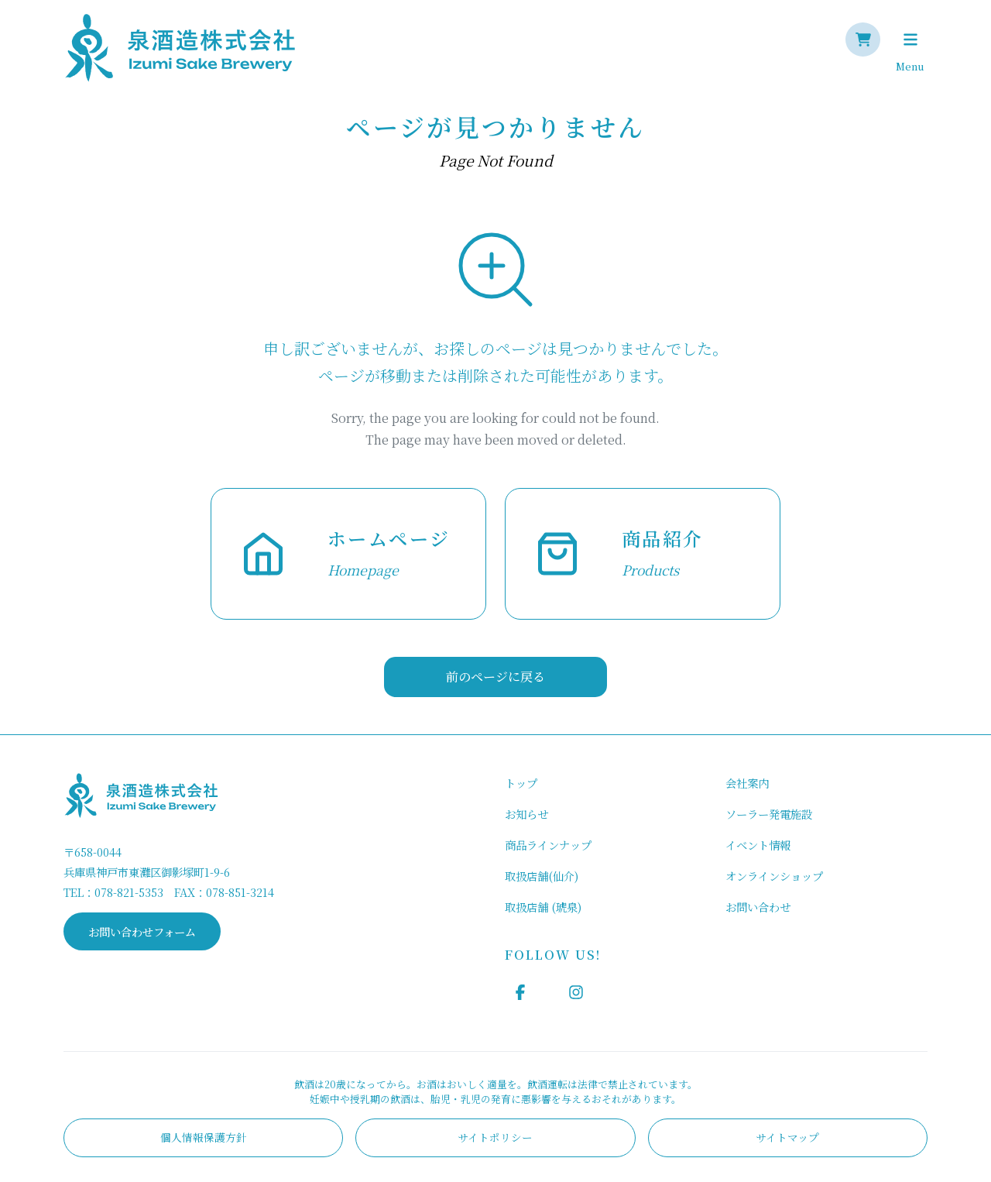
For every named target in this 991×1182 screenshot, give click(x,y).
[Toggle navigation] (910, 39)
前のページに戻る (495, 676)
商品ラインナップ (548, 845)
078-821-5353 (128, 892)
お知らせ (526, 814)
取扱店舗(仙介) (541, 876)
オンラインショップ (774, 876)
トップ (521, 783)
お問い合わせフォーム (142, 931)
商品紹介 (663, 537)
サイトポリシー (495, 1137)
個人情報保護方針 (203, 1137)
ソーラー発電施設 (768, 814)
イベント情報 (757, 845)
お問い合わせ (757, 907)
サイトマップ (787, 1137)
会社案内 (747, 783)
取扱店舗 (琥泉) (543, 907)
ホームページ (388, 537)
